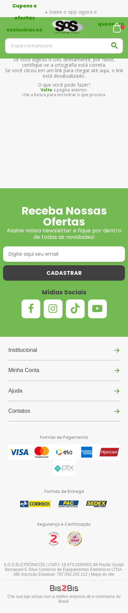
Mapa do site (102, 574)
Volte (46, 90)
